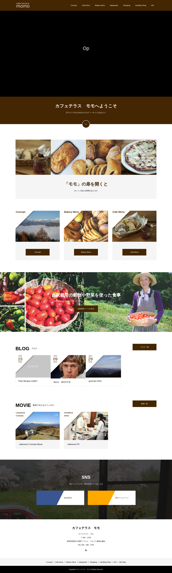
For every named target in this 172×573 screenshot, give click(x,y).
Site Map (122, 562)
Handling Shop (140, 5)
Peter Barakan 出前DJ (27, 381)
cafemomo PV (73, 444)
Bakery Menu (100, 5)
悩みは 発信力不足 (62, 382)
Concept (74, 5)
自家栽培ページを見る (86, 309)
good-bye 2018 (95, 381)
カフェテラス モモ (86, 528)
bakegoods (114, 5)
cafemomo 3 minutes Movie (31, 444)
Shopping (126, 5)
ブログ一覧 (144, 347)
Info (152, 5)
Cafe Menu (86, 5)
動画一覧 (144, 404)
